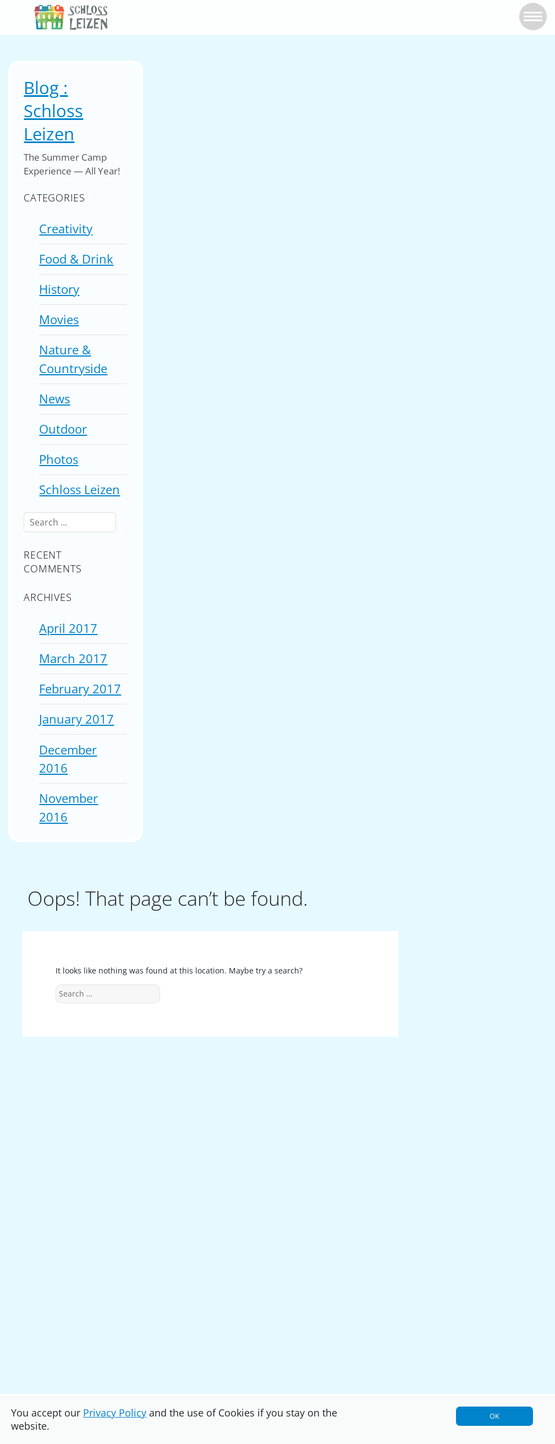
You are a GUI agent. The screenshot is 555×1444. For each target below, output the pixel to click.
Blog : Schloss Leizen (53, 110)
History (59, 289)
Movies (59, 319)
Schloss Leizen (79, 489)
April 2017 (68, 628)
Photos (58, 459)
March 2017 (73, 658)
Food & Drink (76, 258)
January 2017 (76, 719)
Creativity (65, 228)
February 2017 (80, 688)
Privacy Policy (114, 1412)
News (54, 398)
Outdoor (63, 428)
